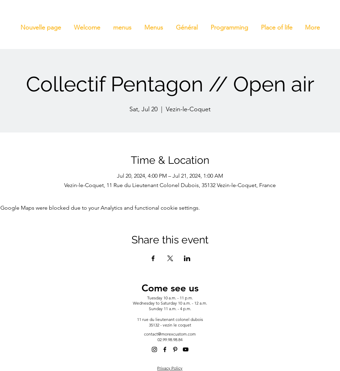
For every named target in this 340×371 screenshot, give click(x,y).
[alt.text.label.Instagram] (154, 349)
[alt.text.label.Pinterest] (175, 349)
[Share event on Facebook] (153, 258)
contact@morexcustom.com (170, 334)
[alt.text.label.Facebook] (164, 349)
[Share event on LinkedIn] (187, 258)
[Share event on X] (170, 258)
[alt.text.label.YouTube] (185, 349)
